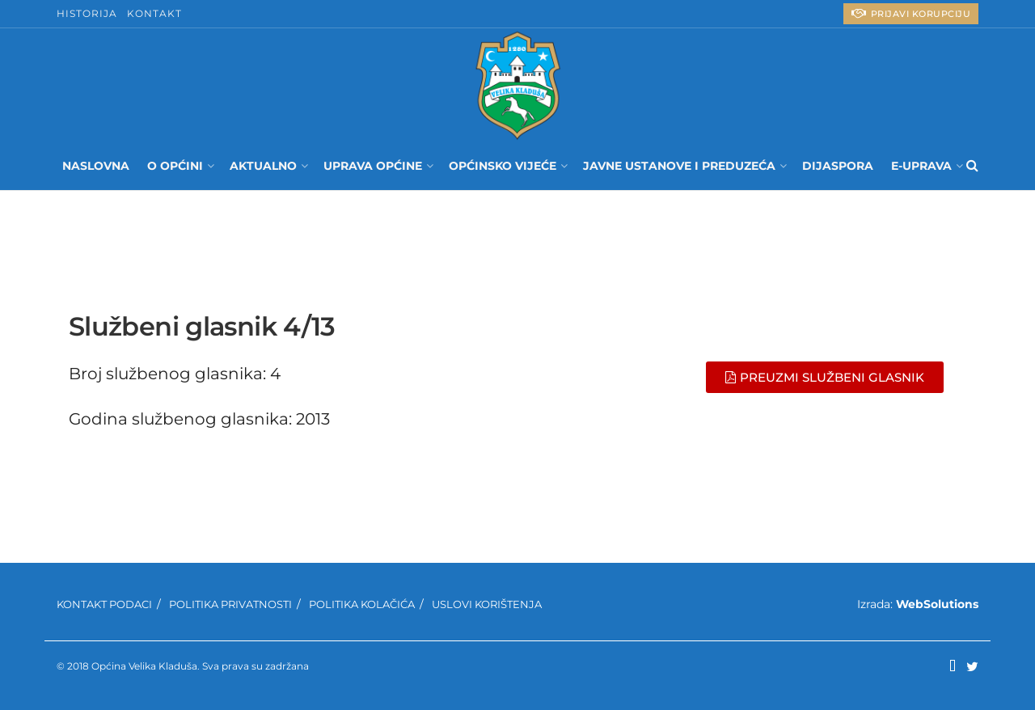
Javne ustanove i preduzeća (679, 165)
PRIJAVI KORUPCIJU (911, 13)
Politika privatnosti (230, 604)
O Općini (175, 165)
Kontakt (154, 13)
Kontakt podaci (104, 604)
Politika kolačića (362, 604)
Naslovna (95, 165)
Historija (87, 13)
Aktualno (263, 165)
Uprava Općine (372, 165)
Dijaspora (837, 165)
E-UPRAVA (921, 165)
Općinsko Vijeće (502, 165)
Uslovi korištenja (487, 604)
